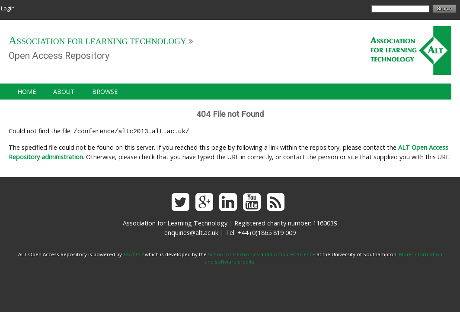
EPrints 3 (133, 253)
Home (26, 91)
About (64, 91)
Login (8, 8)
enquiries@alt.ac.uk (191, 232)
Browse (105, 91)
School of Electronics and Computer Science (261, 253)
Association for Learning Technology (97, 41)
